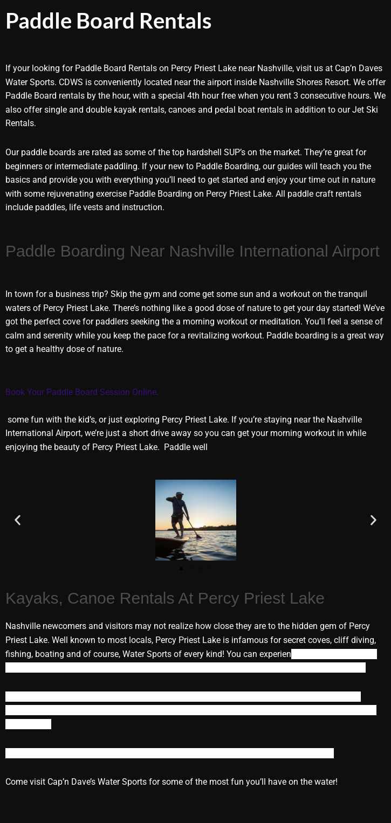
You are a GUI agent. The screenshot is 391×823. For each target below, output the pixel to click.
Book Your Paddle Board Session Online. (83, 392)
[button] (17, 520)
